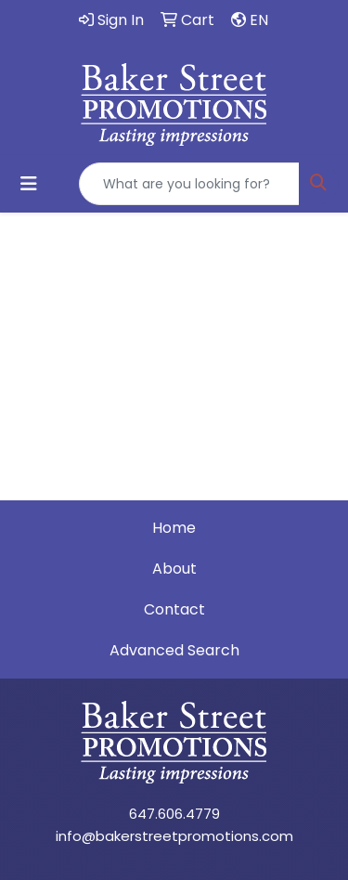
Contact (174, 609)
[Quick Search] (189, 183)
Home (174, 527)
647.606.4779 (174, 813)
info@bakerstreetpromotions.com (174, 836)
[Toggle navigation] (28, 184)
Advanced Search (174, 650)
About (174, 568)
